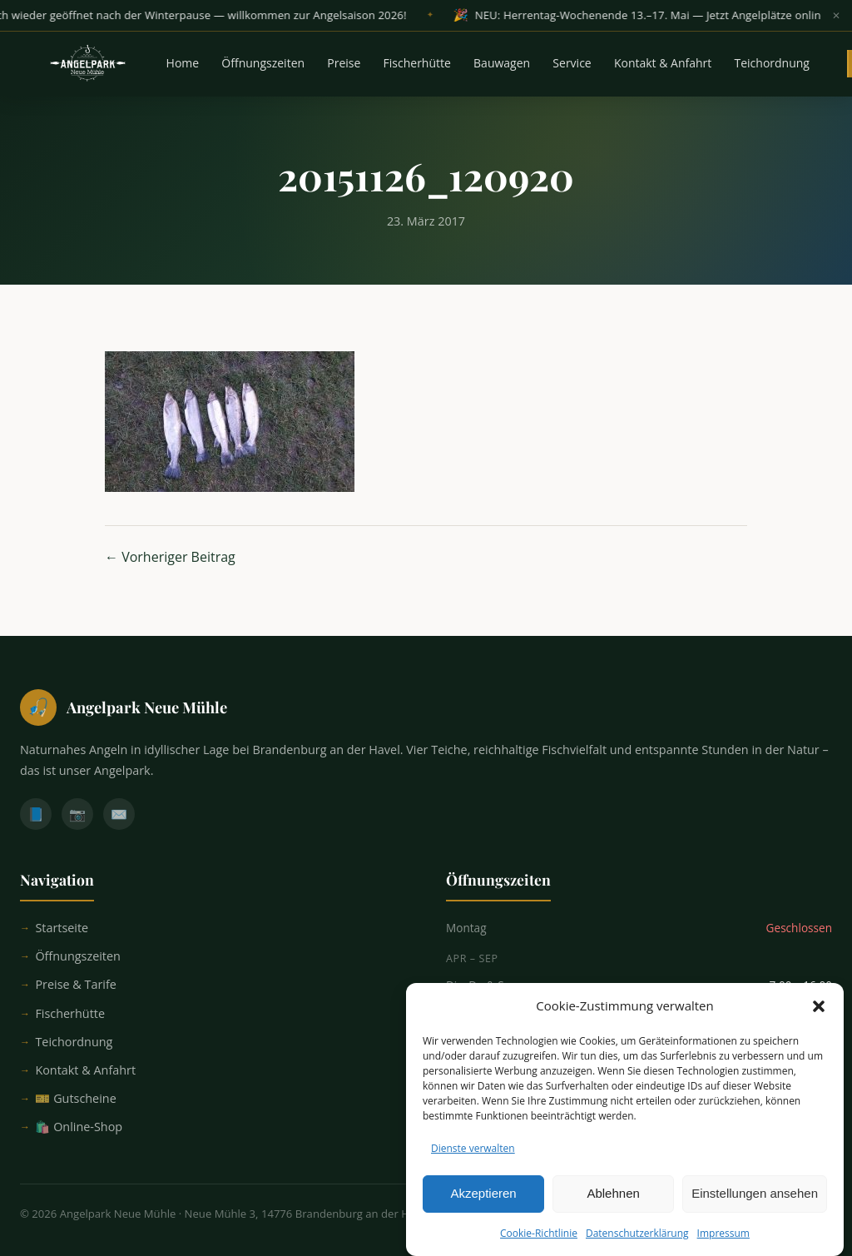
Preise (343, 64)
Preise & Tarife (75, 984)
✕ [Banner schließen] (836, 16)
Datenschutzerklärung (637, 1241)
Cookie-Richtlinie (538, 1241)
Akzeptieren (483, 1201)
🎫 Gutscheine (75, 1098)
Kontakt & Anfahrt (662, 64)
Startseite (61, 928)
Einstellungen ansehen (754, 1201)
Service (571, 64)
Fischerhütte (417, 64)
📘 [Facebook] (35, 814)
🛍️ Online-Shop (78, 1126)
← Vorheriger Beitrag (170, 557)
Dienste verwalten (473, 1156)
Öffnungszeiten (263, 64)
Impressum (723, 1241)
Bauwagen (501, 64)
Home (183, 64)
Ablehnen (613, 1201)
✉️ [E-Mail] (119, 814)
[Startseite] (426, 707)
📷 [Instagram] (77, 814)
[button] (818, 1014)
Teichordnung (772, 64)
